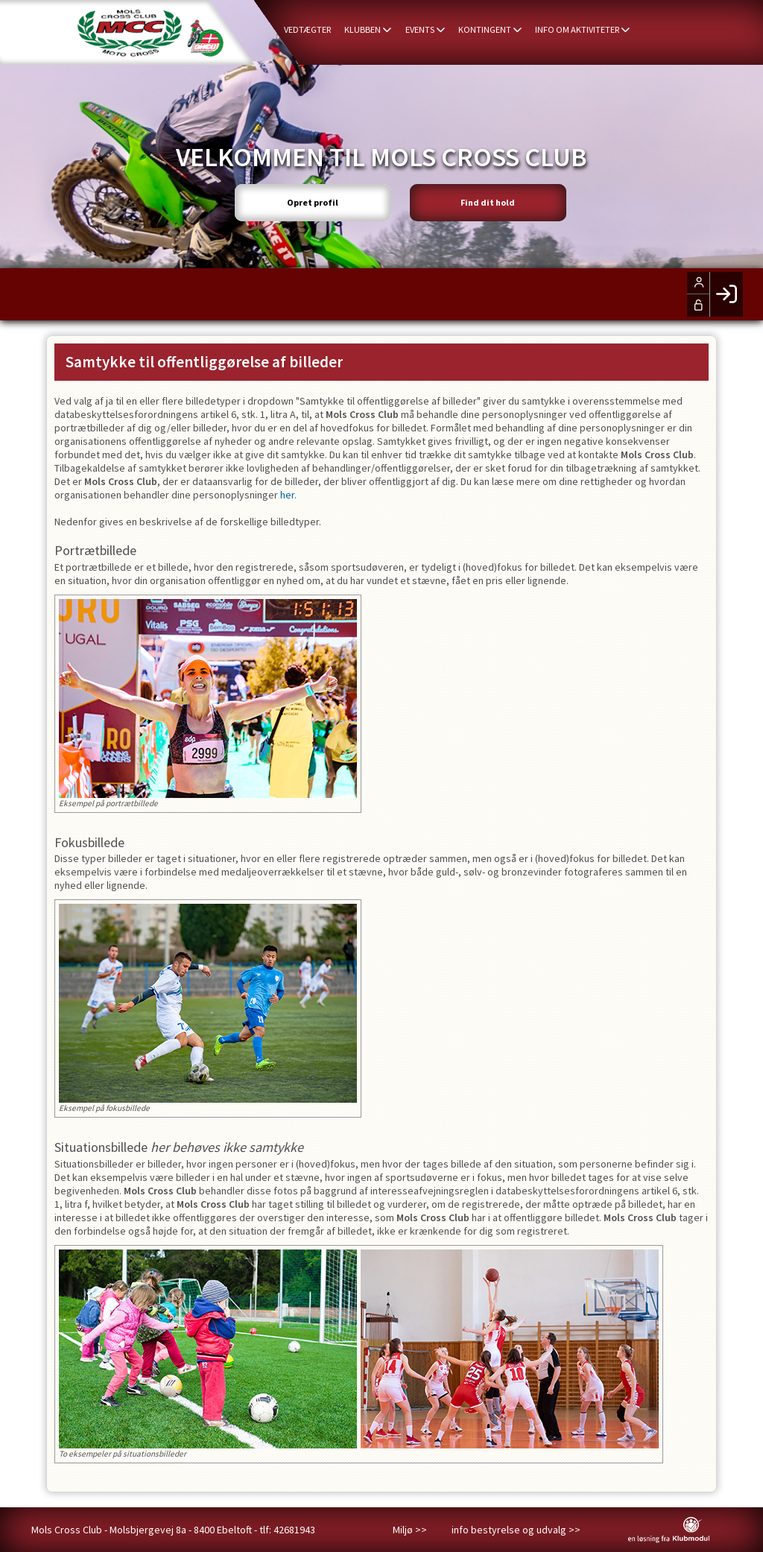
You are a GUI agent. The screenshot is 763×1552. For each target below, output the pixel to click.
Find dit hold (494, 199)
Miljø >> (410, 1529)
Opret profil (306, 199)
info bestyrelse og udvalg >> (516, 1529)
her (287, 494)
